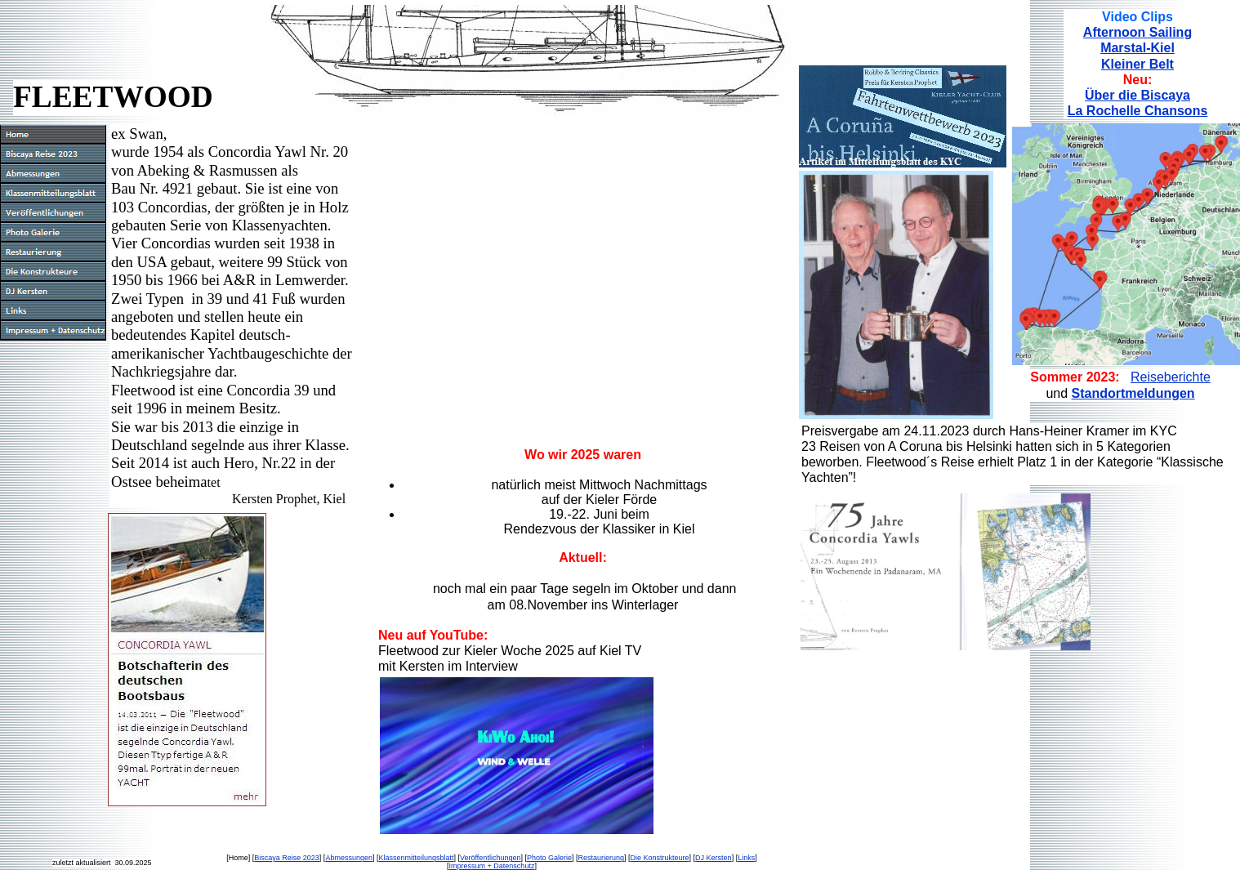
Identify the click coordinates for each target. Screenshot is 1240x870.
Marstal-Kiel (1137, 48)
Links (746, 858)
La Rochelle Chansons (1138, 111)
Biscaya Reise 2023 (286, 858)
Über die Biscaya (1137, 95)
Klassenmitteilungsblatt (415, 858)
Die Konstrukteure (660, 858)
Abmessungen (348, 858)
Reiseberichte (1171, 377)
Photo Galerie (549, 858)
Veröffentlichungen (490, 858)
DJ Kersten (713, 858)
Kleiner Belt (1137, 64)
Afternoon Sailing (1137, 32)
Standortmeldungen (1133, 393)
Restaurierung (601, 858)
